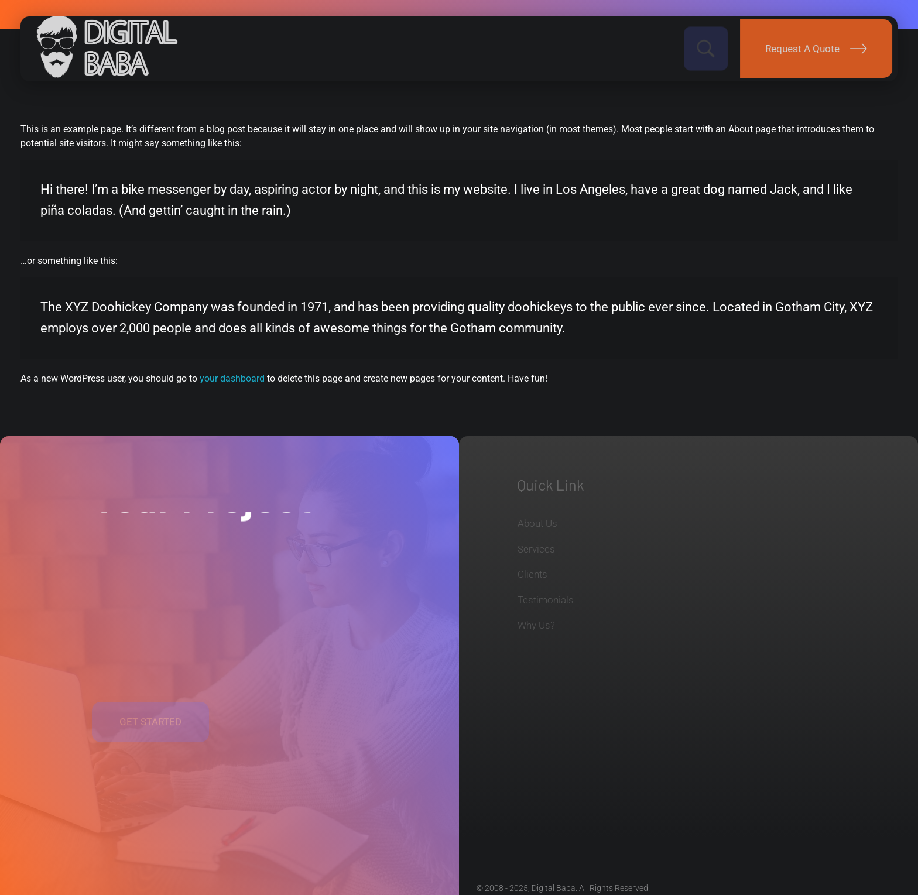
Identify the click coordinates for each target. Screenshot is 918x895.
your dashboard (232, 378)
